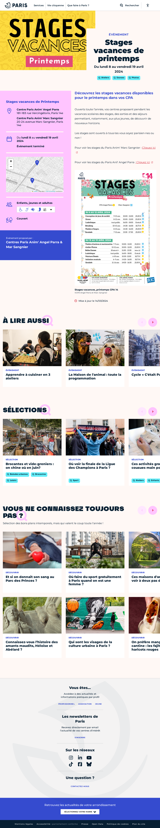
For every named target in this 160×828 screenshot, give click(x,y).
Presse (84, 824)
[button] (32, 180)
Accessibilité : (57, 824)
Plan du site (138, 824)
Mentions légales (24, 824)
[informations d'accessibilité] (36, 210)
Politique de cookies (118, 824)
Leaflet (35, 191)
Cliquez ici (143, 162)
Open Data (97, 824)
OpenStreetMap (50, 191)
